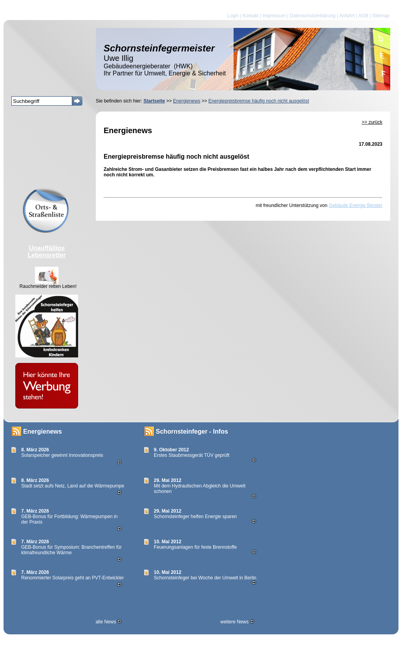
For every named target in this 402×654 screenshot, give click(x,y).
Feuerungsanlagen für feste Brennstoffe (195, 547)
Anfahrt (346, 15)
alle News (108, 622)
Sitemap (380, 15)
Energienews (42, 431)
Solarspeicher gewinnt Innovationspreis (62, 455)
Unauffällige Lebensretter (47, 251)
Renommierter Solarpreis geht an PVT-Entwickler (72, 578)
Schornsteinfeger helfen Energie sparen (195, 516)
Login (233, 15)
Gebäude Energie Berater (355, 205)
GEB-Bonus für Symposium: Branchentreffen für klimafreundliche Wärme (71, 549)
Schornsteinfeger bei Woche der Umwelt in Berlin (205, 578)
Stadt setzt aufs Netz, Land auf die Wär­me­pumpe (72, 486)
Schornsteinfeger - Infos (192, 431)
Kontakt (251, 15)
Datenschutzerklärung (313, 15)
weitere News (237, 622)
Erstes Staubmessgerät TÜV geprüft (192, 455)
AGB (363, 15)
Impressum (274, 15)
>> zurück (372, 122)
